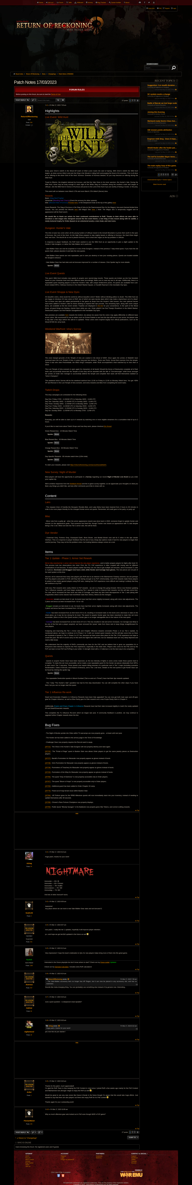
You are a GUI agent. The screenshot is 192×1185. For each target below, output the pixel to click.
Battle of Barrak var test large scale (162, 103)
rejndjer (29, 936)
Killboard (80, 2)
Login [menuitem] (174, 8)
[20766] (47, 777)
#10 (47, 1109)
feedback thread (76, 484)
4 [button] (165, 175)
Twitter (133, 1159)
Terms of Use (56, 94)
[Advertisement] (96, 53)
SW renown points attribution (159, 130)
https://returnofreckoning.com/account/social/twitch (88, 465)
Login (62, 1158)
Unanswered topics (154, 180)
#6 (47, 973)
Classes (149, 132)
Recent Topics (165, 80)
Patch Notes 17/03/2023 (66, 74)
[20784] (47, 795)
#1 (47, 105)
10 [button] (172, 175)
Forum (61, 2)
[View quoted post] (68, 979)
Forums (27, 1158)
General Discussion (160, 105)
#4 (47, 925)
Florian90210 (29, 1121)
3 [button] (163, 175)
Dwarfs (155, 141)
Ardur (29, 1092)
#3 (47, 901)
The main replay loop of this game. (161, 166)
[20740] (47, 772)
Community (150, 87)
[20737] (47, 758)
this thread (107, 426)
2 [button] (161, 175)
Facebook (134, 1158)
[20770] (47, 791)
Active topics (167, 180)
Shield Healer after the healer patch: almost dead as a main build (162, 148)
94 (31, 866)
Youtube (134, 1161)
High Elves (156, 132)
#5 (47, 948)
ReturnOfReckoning (29, 117)
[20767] (47, 781)
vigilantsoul (29, 1032)
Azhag (29, 863)
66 (31, 1011)
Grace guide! (105, 962)
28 (31, 1035)
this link (100, 306)
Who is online (24, 1143)
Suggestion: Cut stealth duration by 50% (162, 85)
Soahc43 (29, 913)
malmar (29, 1008)
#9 (47, 1081)
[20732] (47, 751)
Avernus (29, 985)
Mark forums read (159, 184)
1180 (31, 965)
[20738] (47, 763)
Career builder (116, 2)
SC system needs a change (158, 94)
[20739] (47, 767)
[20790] (47, 807)
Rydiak (29, 960)
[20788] (47, 802)
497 (31, 988)
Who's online (29, 1159)
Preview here (73, 203)
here (114, 203)
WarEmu (99, 1158)
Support (133, 1156)
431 (31, 942)
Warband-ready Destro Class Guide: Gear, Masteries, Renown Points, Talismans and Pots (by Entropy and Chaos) (162, 121)
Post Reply (21, 100)
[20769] (47, 786)
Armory (90, 2)
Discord (133, 1163)
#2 (47, 852)
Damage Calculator (62, 967)
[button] (176, 174)
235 (31, 1124)
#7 (47, 997)
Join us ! (51, 2)
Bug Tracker (101, 2)
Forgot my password (67, 1159)
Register (63, 1156)
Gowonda (99, 1156)
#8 (47, 1020)
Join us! (27, 1166)
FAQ (160, 8)
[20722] (47, 747)
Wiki (70, 2)
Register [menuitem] (167, 8)
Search (174, 68)
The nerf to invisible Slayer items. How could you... (162, 157)
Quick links (151, 8)
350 (31, 122)
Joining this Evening (156, 112)
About (127, 2)
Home (41, 2)
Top (138, 810)
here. (94, 209)
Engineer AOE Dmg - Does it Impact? (162, 139)
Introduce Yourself (160, 114)
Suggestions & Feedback (162, 87)
